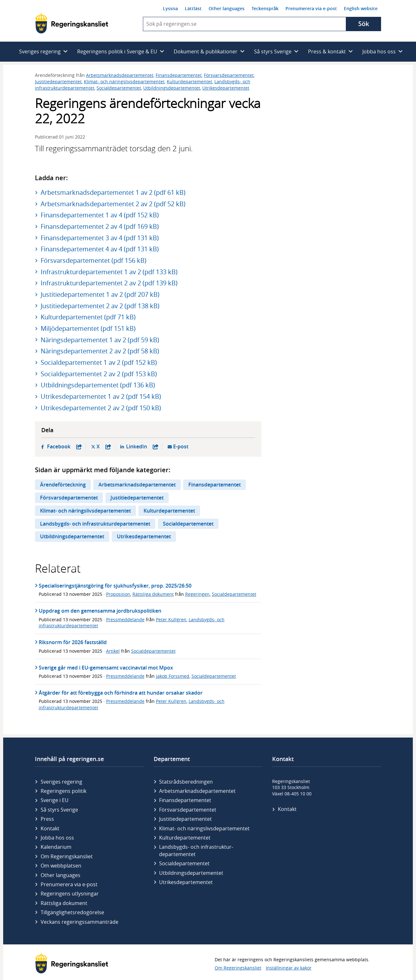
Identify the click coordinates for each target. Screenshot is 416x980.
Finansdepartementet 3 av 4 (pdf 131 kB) (100, 238)
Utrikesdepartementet (225, 88)
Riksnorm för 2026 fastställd (73, 642)
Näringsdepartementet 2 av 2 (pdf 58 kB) (100, 351)
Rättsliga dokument (153, 594)
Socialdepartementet (119, 88)
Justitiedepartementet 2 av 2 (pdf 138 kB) (100, 306)
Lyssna (170, 8)
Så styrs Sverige (59, 809)
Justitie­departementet (185, 818)
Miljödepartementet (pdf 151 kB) (88, 328)
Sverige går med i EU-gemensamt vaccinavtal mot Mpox (106, 667)
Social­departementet (184, 863)
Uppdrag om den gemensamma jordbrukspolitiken (100, 610)
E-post (180, 446)
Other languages (227, 8)
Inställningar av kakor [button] (289, 968)
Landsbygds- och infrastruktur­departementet (196, 850)
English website (361, 8)
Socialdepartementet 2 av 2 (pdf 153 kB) (99, 374)
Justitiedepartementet (58, 81)
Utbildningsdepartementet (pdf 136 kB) (98, 385)
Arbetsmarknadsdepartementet (119, 75)
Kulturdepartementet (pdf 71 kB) (88, 317)
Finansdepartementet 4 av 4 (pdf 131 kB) (100, 249)
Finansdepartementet (179, 75)
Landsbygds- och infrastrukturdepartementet (95, 523)
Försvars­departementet (187, 809)
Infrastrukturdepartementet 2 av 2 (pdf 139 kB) (109, 283)
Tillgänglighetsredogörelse (72, 912)
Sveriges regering (61, 781)
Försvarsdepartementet (229, 75)
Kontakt (50, 828)
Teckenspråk (265, 8)
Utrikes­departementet (186, 882)
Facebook (64, 446)
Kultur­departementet (185, 837)
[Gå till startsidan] (71, 23)
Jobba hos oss (57, 837)
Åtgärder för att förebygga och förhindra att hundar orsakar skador (121, 692)
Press (47, 818)
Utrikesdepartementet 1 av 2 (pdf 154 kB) (101, 396)
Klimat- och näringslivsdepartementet (124, 81)
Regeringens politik (63, 790)
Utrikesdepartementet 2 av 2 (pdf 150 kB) (101, 408)
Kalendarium (56, 846)
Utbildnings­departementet (191, 872)
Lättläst (193, 8)
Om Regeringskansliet (67, 856)
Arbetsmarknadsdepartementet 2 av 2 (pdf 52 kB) (113, 204)
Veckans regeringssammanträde (79, 921)
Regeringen (197, 594)
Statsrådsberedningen (186, 781)
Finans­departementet (185, 800)
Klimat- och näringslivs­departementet (204, 828)
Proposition (118, 594)
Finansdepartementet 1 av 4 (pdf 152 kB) (100, 215)
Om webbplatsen (61, 865)
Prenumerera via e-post (311, 8)
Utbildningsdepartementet (171, 88)
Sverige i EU (55, 800)
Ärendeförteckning (63, 484)
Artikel (113, 651)
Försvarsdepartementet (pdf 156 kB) (93, 260)
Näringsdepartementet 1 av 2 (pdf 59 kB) (100, 340)
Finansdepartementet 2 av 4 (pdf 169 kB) (100, 226)
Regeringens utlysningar (70, 893)
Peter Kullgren (171, 619)
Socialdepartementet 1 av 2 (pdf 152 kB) (99, 362)
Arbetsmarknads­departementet (197, 790)
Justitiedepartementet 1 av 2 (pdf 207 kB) (100, 294)
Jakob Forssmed (172, 676)
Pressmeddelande (125, 619)
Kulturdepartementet (189, 81)
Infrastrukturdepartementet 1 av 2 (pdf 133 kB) (109, 272)
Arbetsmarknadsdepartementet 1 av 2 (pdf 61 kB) (113, 192)
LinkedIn (142, 446)
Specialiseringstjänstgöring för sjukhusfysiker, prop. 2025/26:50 (115, 585)
